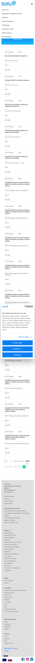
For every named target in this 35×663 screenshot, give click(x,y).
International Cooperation (12, 547)
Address (6, 499)
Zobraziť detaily (24, 337)
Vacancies (7, 565)
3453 (6, 467)
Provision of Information (11, 568)
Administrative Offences (11, 554)
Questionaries (8, 533)
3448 (15, 461)
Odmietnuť (17, 355)
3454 (9, 467)
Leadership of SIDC (10, 535)
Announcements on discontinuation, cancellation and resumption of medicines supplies (16, 513)
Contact (6, 583)
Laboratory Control (7, 29)
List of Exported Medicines (12, 518)
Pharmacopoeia (6, 37)
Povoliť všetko (17, 343)
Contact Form (8, 597)
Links (5, 604)
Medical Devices (7, 33)
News (6, 622)
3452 (26, 464)
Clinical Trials (17, 39)
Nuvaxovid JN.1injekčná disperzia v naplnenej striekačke (17, 105)
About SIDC (5, 10)
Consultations (8, 563)
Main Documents (9, 537)
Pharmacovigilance (7, 21)
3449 (19, 461)
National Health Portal (11, 522)
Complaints (7, 570)
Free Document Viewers (11, 611)
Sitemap (6, 600)
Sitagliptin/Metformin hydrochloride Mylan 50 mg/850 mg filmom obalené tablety (17, 184)
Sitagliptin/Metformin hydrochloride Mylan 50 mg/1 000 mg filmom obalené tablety (17, 409)
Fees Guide (7, 556)
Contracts (7, 540)
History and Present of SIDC (12, 542)
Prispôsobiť (18, 349)
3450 (23, 461)
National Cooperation (10, 544)
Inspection (5, 17)
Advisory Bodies (9, 549)
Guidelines (7, 626)
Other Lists (7, 595)
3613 (19, 467)
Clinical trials (5, 25)
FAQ (5, 641)
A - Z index (7, 602)
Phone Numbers (9, 496)
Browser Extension (10, 609)
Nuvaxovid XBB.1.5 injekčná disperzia (17, 80)
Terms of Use (8, 643)
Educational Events (10, 561)
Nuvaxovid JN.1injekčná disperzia (16, 56)
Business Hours (9, 501)
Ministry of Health (9, 520)
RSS (5, 607)
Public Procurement (10, 558)
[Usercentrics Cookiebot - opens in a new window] (25, 306)
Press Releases (8, 580)
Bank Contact (8, 503)
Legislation (7, 551)
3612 (15, 467)
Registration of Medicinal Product (12, 14)
